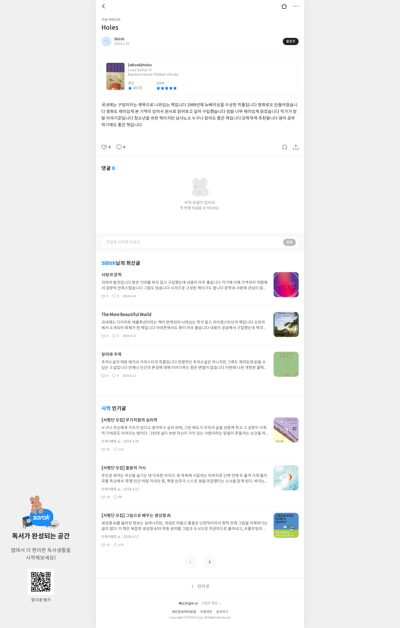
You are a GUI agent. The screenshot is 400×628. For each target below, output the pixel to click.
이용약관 (206, 612)
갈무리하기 (285, 147)
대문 (284, 6)
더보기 (296, 6)
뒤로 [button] (104, 6)
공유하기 (296, 147)
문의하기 (222, 612)
